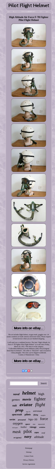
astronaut (37, 411)
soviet (12, 419)
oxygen (18, 423)
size (34, 424)
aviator (26, 404)
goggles (43, 415)
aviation (42, 427)
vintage (33, 427)
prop (19, 410)
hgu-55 (28, 411)
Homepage (28, 448)
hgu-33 (32, 419)
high (41, 394)
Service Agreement (28, 464)
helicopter (15, 427)
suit (14, 405)
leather (24, 427)
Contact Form (28, 456)
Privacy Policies (28, 460)
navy (27, 437)
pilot (28, 431)
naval (16, 394)
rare (37, 432)
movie (26, 399)
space (27, 424)
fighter (40, 398)
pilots (28, 414)
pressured (22, 420)
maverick (41, 424)
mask (17, 431)
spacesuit (17, 414)
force (44, 419)
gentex (16, 399)
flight (40, 404)
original (18, 438)
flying (35, 415)
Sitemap (28, 452)
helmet (29, 393)
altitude (39, 437)
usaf (43, 433)
